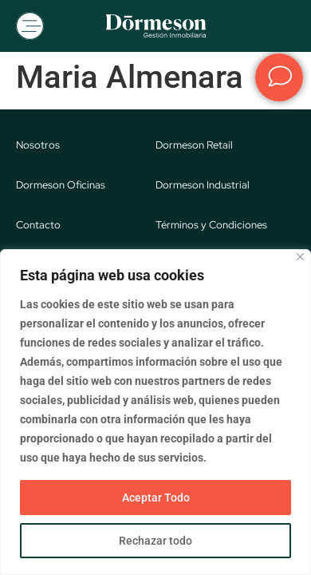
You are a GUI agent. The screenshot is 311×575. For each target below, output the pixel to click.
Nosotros (38, 145)
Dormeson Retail (194, 145)
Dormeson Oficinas (60, 185)
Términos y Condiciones (211, 225)
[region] (155, 412)
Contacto (38, 225)
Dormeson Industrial (203, 185)
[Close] (300, 256)
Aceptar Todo (156, 497)
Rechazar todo (155, 540)
